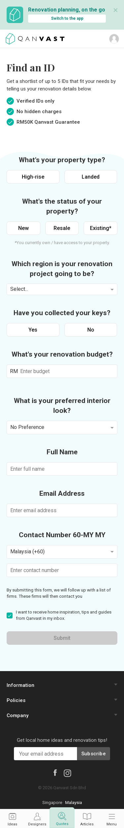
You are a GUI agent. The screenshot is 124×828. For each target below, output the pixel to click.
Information (20, 685)
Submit (62, 638)
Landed (91, 177)
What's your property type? (62, 160)
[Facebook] (55, 772)
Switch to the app (67, 18)
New (23, 228)
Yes (32, 330)
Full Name (62, 452)
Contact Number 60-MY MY (62, 535)
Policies (16, 700)
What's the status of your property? (62, 206)
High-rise (33, 177)
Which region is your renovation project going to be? (62, 269)
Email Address (62, 493)
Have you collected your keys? (62, 313)
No (90, 330)
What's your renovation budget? (62, 354)
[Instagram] (67, 772)
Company (17, 715)
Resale (62, 228)
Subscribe (93, 754)
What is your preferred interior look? (62, 405)
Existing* (100, 228)
